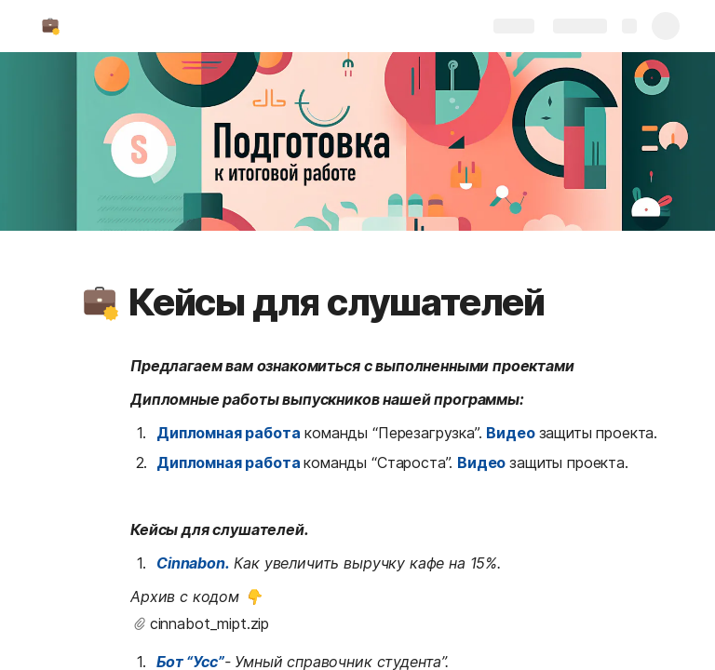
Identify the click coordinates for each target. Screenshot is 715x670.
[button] (99, 302)
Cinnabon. (193, 563)
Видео (510, 432)
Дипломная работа (228, 432)
